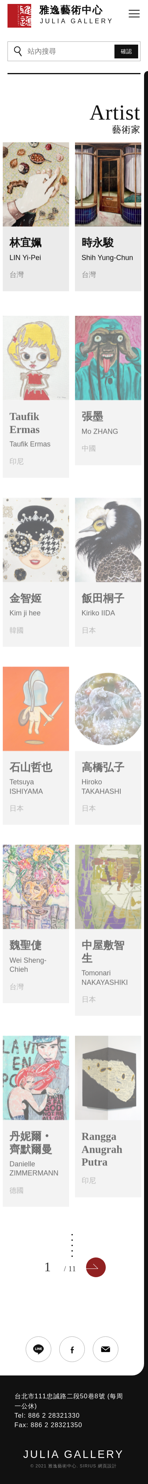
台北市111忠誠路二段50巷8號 (60, 1396)
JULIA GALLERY (73, 1454)
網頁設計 (107, 1465)
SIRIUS (88, 1465)
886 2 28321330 (54, 1415)
